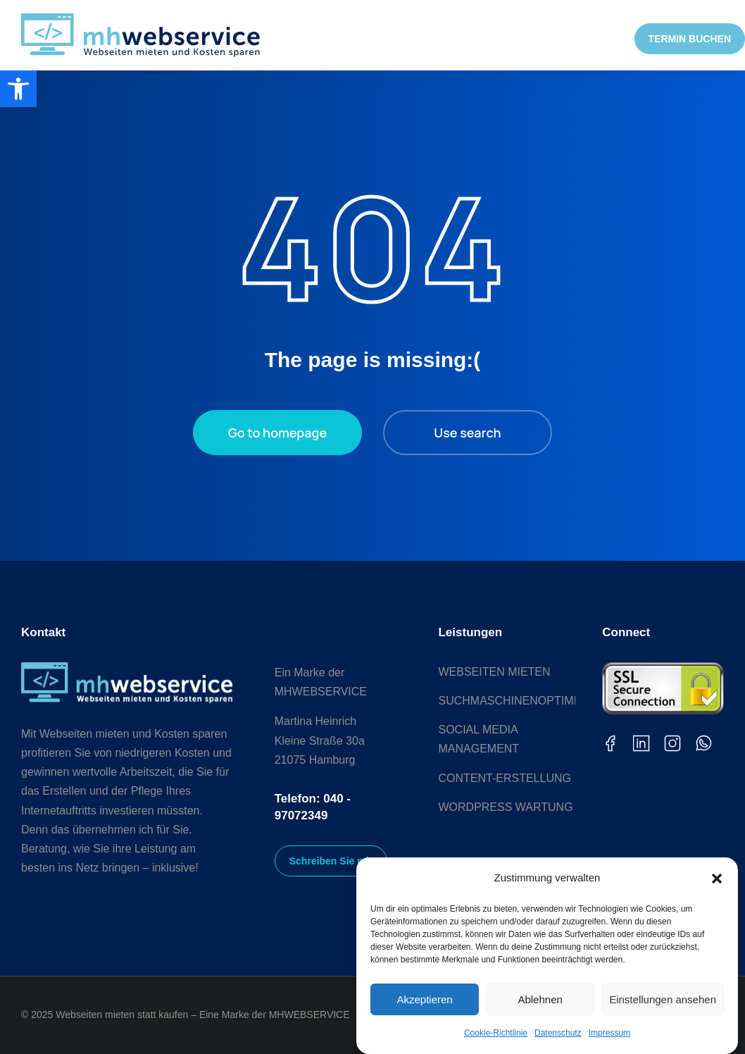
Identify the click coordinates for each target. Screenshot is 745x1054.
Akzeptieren (424, 999)
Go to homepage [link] (277, 432)
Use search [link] (467, 432)
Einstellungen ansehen (662, 999)
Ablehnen (540, 999)
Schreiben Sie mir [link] (330, 861)
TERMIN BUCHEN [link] (690, 38)
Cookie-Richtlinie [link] (495, 1033)
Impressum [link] (609, 1033)
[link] (18, 88)
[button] (717, 879)
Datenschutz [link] (558, 1033)
